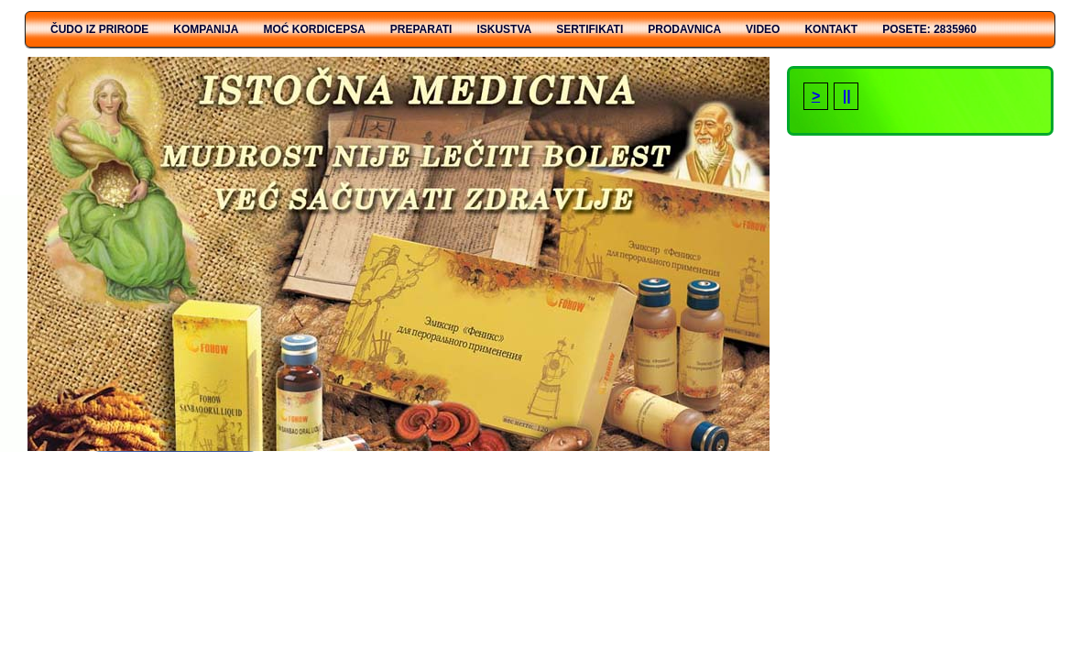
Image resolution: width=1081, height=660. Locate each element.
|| (846, 96)
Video (763, 29)
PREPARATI (421, 29)
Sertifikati (589, 29)
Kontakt (830, 29)
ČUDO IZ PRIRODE (99, 29)
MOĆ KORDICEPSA (314, 29)
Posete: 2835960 (929, 29)
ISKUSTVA (503, 29)
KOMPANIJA (205, 29)
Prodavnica (684, 29)
